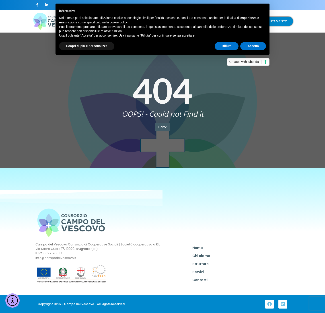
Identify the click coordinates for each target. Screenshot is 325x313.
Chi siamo (201, 255)
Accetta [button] (253, 46)
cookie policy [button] (118, 22)
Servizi (198, 272)
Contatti (200, 280)
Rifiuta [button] (227, 46)
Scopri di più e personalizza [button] (86, 46)
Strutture (200, 264)
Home (162, 127)
